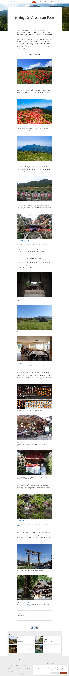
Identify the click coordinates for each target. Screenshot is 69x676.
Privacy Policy (21, 674)
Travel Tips (26, 669)
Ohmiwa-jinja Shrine (23, 602)
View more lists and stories (23, 618)
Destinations (10, 664)
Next (61, 644)
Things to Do (47, 1)
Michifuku (20, 442)
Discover (42, 1)
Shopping (17, 667)
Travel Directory (10, 671)
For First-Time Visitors (28, 664)
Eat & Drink (18, 665)
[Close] (66, 666)
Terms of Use (16, 674)
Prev (8, 644)
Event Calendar (18, 668)
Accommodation (27, 668)
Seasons (9, 667)
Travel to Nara (27, 665)
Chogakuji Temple (22, 521)
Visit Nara (34, 2)
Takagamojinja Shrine (23, 241)
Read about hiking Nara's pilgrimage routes (26, 613)
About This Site (10, 674)
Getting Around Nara (28, 667)
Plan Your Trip (53, 1)
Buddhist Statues (10, 669)
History (9, 668)
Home (8, 659)
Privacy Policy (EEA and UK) (28, 674)
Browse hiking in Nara (23, 615)
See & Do (17, 664)
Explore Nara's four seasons (23, 617)
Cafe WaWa (20, 363)
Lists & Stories (13, 659)
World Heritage (10, 665)
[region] (50, 670)
